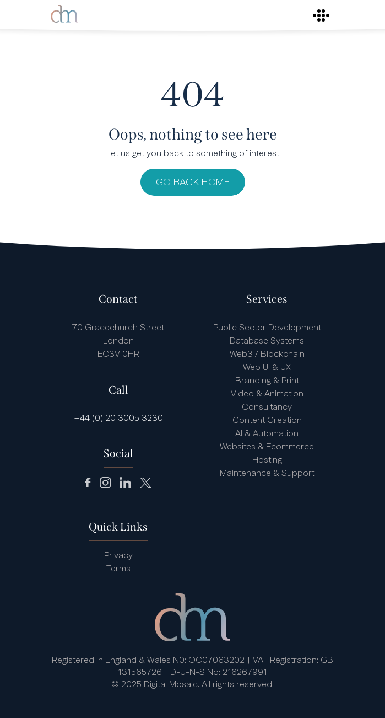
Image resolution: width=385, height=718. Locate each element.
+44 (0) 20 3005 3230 (118, 418)
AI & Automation (267, 434)
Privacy (118, 555)
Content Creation (267, 420)
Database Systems (267, 341)
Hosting (267, 460)
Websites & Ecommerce (267, 447)
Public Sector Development (267, 328)
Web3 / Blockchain (267, 354)
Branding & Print (267, 381)
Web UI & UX (267, 367)
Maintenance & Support (267, 473)
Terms (118, 569)
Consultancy (267, 407)
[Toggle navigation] (321, 15)
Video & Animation (267, 394)
